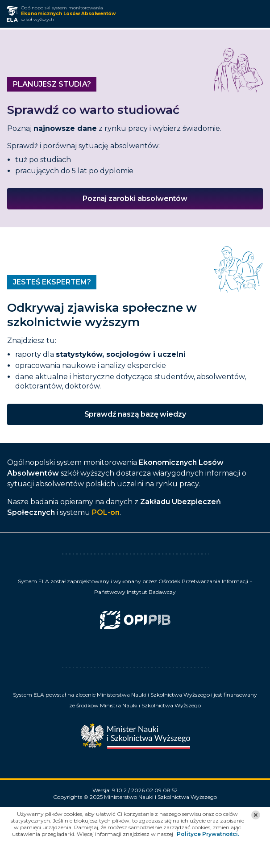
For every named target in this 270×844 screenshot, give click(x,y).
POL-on (106, 512)
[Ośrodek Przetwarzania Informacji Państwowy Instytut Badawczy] (135, 623)
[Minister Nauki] (135, 733)
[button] (255, 815)
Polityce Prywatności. (208, 834)
